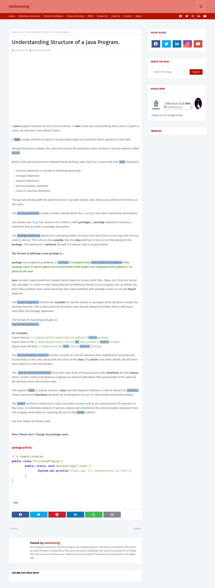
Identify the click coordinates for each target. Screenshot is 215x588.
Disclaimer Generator (29, 16)
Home (12, 16)
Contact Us (102, 16)
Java (21, 32)
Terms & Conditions (53, 16)
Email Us (115, 16)
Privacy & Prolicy (75, 16)
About (138, 16)
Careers (128, 16)
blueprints (87, 394)
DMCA (90, 16)
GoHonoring (19, 6)
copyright (89, 213)
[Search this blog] (171, 72)
